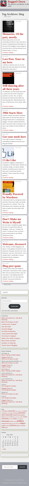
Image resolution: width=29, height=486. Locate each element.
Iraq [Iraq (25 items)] (11, 416)
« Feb (4, 449)
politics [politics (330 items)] (20, 421)
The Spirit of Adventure (8, 331)
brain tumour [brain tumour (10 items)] (18, 411)
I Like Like (9, 160)
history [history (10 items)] (6, 416)
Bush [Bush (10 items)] (22, 411)
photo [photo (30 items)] (11, 421)
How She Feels (6, 326)
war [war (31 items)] (7, 427)
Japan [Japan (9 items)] (14, 416)
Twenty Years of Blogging (9, 345)
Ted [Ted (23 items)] (21, 425)
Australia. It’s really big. (8, 343)
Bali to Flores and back (8, 340)
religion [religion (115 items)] (22, 423)
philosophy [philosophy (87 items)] (5, 421)
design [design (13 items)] (11, 413)
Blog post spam (12, 266)
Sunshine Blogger (6, 329)
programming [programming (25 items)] (5, 423)
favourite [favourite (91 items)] (9, 415)
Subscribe (14, 306)
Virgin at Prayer (6, 367)
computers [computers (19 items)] (4, 413)
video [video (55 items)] (3, 427)
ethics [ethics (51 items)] (3, 415)
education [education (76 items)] (21, 413)
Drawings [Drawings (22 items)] (15, 413)
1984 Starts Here (12, 112)
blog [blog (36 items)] (9, 411)
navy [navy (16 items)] (18, 418)
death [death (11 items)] (8, 413)
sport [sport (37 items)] (17, 425)
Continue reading (9, 52)
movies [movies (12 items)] (10, 418)
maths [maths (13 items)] (21, 416)
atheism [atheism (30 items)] (5, 411)
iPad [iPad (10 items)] (9, 416)
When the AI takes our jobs (9, 322)
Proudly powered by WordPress (14, 480)
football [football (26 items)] (15, 415)
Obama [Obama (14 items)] (21, 418)
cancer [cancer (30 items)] (25, 411)
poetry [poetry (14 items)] (15, 421)
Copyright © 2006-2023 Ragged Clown (14, 483)
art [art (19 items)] (2, 411)
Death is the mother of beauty (10, 338)
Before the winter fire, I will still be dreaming (11, 375)
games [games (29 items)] (23, 415)
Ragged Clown (16, 1)
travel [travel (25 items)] (23, 425)
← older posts (6, 16)
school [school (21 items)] (7, 425)
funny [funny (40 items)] (19, 415)
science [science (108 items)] (13, 425)
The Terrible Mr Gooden (8, 386)
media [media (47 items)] (25, 417)
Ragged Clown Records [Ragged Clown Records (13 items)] (14, 423)
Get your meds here (14, 136)
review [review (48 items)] (3, 425)
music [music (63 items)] (15, 418)
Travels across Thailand (8, 324)
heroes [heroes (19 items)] (3, 416)
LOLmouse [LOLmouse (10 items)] (17, 416)
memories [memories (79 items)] (5, 419)
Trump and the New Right (9, 333)
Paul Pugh (4, 369)
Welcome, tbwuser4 (14, 244)
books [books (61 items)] (13, 411)
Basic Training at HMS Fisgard (10, 355)
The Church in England (8, 336)
